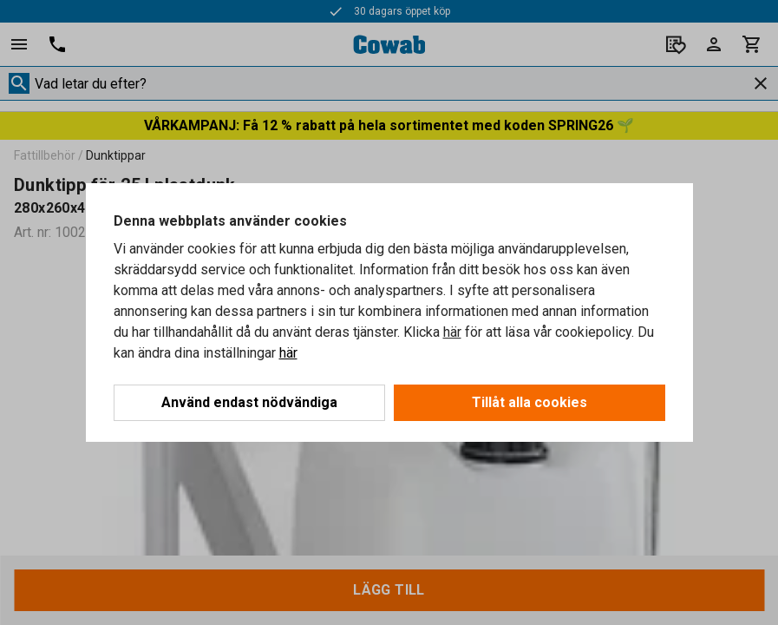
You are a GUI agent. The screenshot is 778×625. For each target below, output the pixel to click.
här (452, 332)
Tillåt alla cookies (529, 402)
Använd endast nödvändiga (249, 402)
